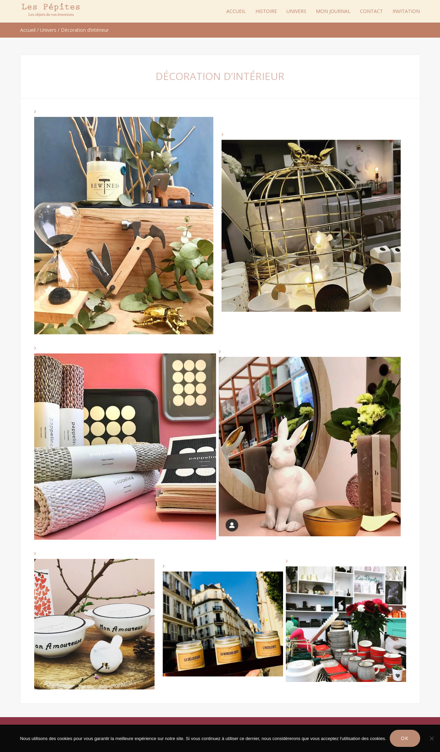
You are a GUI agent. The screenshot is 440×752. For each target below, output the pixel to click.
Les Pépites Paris (51, 10)
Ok (405, 738)
